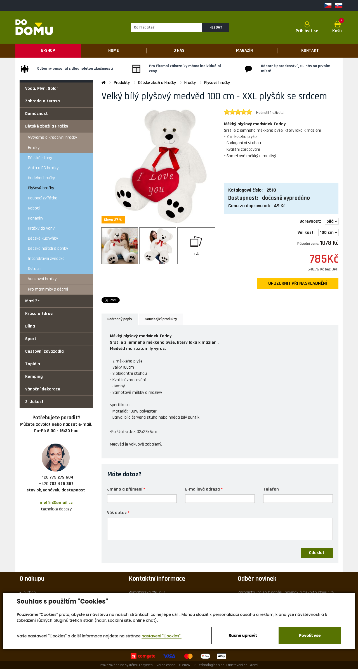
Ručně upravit (243, 635)
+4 (196, 254)
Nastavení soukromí (243, 665)
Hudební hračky (41, 178)
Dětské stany (40, 158)
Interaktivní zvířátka (46, 259)
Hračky (33, 148)
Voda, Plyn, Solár (41, 88)
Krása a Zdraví (39, 314)
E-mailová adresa (202, 489)
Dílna (30, 326)
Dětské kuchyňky (43, 238)
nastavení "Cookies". (162, 636)
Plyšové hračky (41, 188)
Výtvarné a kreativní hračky (52, 137)
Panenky (35, 218)
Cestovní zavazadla (44, 351)
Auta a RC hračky (43, 168)
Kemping (34, 377)
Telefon (271, 489)
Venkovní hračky (42, 279)
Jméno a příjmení (124, 489)
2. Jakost (34, 402)
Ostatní (34, 269)
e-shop (29, 592)
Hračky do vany (41, 228)
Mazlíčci (33, 301)
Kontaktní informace (157, 578)
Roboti (34, 208)
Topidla (32, 364)
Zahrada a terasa (42, 101)
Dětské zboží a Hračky (46, 126)
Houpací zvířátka (42, 198)
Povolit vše (310, 635)
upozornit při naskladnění (297, 283)
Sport (30, 339)
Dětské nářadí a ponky (48, 248)
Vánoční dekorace (42, 389)
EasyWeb (146, 665)
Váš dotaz (117, 512)
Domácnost (36, 114)
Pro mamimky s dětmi (48, 289)
